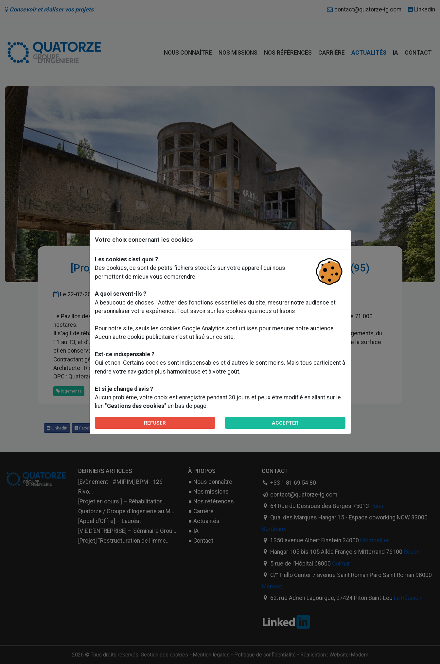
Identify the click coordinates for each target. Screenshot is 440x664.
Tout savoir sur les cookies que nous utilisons (236, 311)
